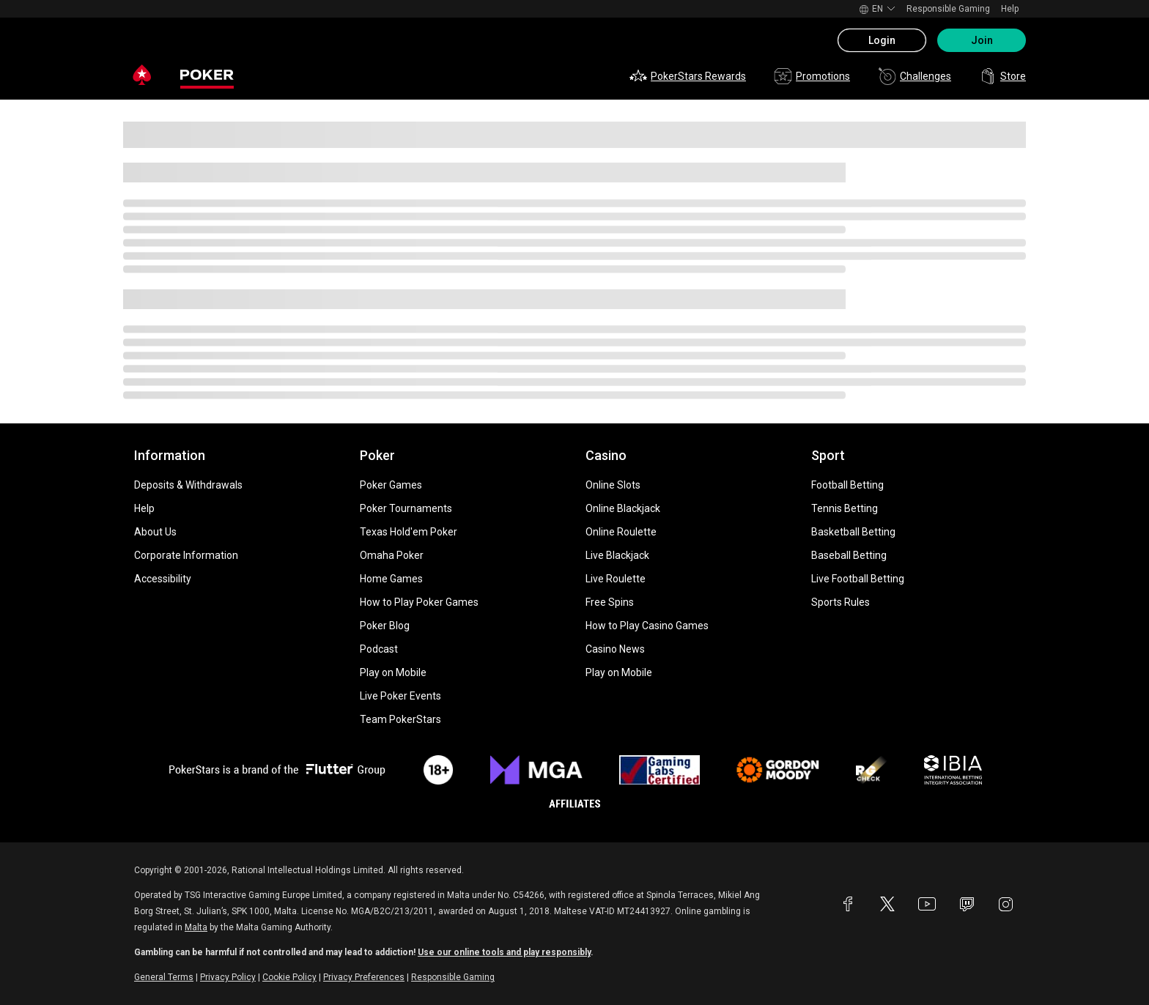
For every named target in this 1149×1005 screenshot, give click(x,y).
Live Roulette (615, 579)
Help (1010, 9)
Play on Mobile (393, 672)
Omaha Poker (392, 555)
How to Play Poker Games (419, 602)
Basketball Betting (853, 532)
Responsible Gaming (948, 9)
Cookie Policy (289, 977)
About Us (155, 532)
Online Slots (612, 485)
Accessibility (162, 579)
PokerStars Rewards (687, 76)
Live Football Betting (857, 579)
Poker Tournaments (406, 508)
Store (1002, 76)
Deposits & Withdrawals (188, 485)
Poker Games (391, 485)
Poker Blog (385, 625)
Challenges (914, 76)
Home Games (391, 579)
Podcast (379, 649)
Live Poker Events (400, 696)
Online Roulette (621, 532)
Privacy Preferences (363, 977)
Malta (196, 927)
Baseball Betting (849, 555)
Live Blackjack (617, 555)
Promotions (812, 76)
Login (881, 40)
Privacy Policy (228, 977)
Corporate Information (186, 555)
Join (982, 40)
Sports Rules (840, 602)
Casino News (615, 649)
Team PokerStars (400, 719)
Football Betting (847, 485)
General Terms (163, 977)
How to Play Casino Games (647, 625)
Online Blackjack (622, 508)
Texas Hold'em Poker (408, 532)
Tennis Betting (844, 508)
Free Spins (609, 602)
